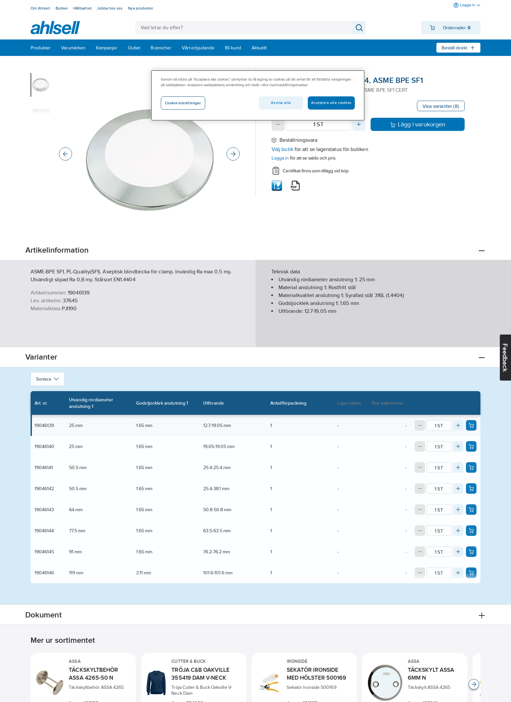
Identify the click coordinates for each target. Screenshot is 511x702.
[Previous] (65, 154)
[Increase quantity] (358, 124)
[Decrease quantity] (278, 124)
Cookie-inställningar (183, 103)
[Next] (233, 154)
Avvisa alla (281, 103)
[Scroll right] (474, 684)
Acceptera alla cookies (331, 103)
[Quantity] (318, 124)
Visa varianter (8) (441, 106)
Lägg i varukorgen (418, 124)
